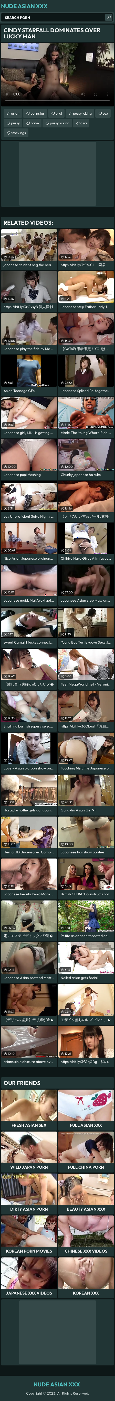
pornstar (37, 113)
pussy (15, 123)
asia (83, 123)
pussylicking (82, 113)
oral (59, 113)
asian (15, 113)
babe (35, 123)
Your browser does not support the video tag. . (57, 74)
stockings (18, 133)
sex (105, 113)
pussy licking (59, 123)
